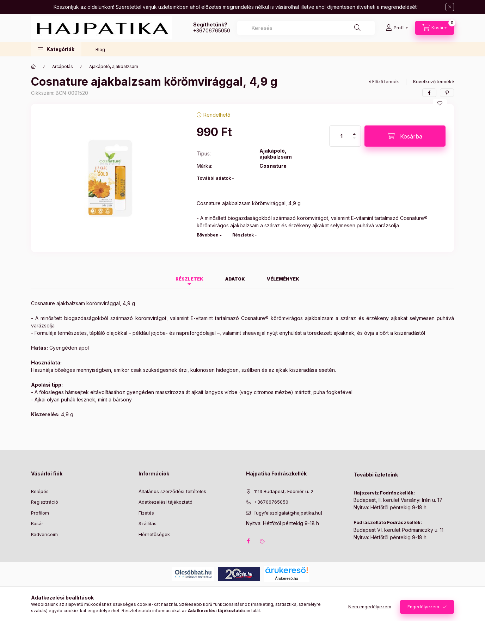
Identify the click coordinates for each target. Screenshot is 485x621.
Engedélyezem (423, 606)
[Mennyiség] (341, 136)
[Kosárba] (405, 136)
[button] (56, 49)
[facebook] (429, 92)
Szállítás (147, 523)
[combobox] (306, 28)
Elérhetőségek (154, 534)
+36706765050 (211, 30)
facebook (248, 541)
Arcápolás (62, 66)
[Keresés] (357, 28)
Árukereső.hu (286, 578)
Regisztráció (44, 502)
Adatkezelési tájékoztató (165, 502)
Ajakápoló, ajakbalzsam (113, 66)
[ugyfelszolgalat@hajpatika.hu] (288, 513)
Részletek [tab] (189, 279)
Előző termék (385, 81)
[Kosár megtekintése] (434, 28)
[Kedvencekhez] (440, 103)
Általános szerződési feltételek (172, 491)
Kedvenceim (44, 534)
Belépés (40, 491)
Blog (100, 49)
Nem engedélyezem (369, 606)
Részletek (243, 235)
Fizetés (146, 513)
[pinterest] (447, 92)
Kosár (37, 523)
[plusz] (354, 131)
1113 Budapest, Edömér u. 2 (283, 491)
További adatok (214, 178)
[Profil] (396, 28)
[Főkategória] (33, 66)
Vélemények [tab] (283, 279)
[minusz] (354, 141)
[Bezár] (450, 7)
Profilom (40, 513)
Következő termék (432, 81)
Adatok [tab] (235, 279)
